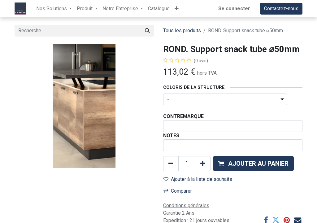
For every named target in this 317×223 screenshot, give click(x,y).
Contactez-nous (281, 8)
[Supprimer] (171, 163)
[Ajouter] (203, 163)
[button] (176, 8)
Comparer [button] (177, 191)
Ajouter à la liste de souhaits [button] (197, 179)
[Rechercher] (147, 31)
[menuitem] (158, 8)
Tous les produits (182, 30)
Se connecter (234, 8)
